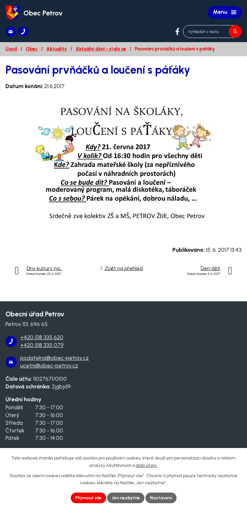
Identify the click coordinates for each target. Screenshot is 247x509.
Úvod (11, 49)
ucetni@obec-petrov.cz (49, 365)
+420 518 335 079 (42, 345)
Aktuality (56, 49)
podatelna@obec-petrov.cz (54, 358)
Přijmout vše (88, 498)
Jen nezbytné (126, 498)
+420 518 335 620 (41, 337)
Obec (32, 49)
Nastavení (161, 498)
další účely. (147, 465)
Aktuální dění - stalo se (101, 49)
